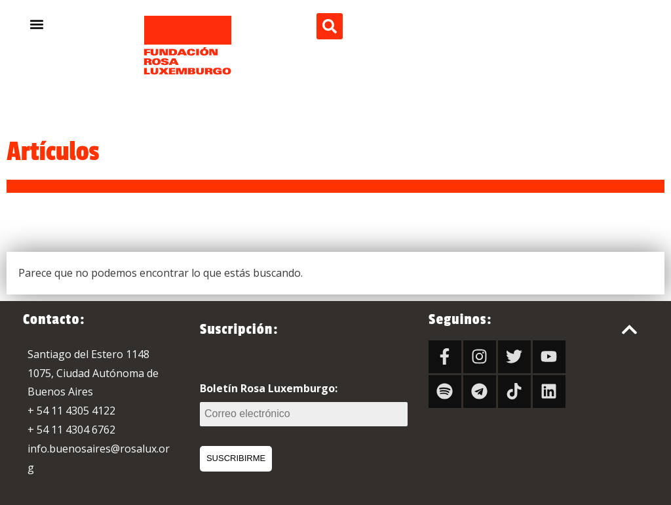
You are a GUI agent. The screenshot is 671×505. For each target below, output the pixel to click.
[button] (37, 24)
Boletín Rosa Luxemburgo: (304, 403)
